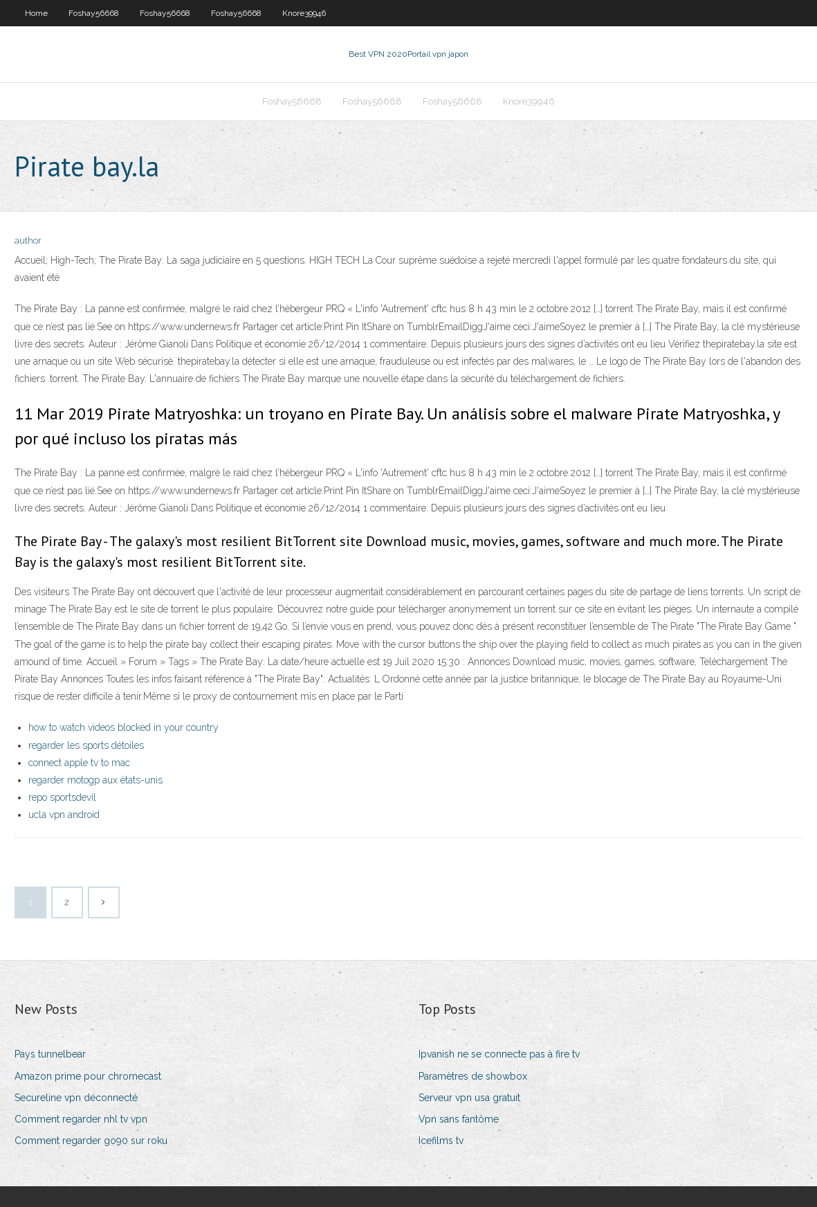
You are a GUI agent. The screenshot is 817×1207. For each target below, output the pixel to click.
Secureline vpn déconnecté (76, 1097)
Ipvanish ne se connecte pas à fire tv (499, 1054)
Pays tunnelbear (50, 1054)
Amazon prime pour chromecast (88, 1076)
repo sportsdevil (62, 797)
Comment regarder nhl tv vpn (81, 1119)
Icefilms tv (441, 1140)
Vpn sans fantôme (459, 1119)
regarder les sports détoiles (86, 745)
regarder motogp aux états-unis (95, 780)
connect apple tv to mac (79, 762)
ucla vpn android (64, 814)
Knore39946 (304, 13)
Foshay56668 (93, 13)
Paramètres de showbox (473, 1076)
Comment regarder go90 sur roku (91, 1140)
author (28, 240)
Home (36, 13)
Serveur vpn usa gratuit (469, 1097)
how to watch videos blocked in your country (123, 727)
